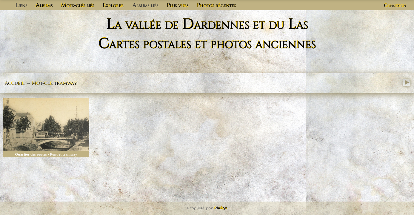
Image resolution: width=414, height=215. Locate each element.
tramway (65, 83)
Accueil (15, 83)
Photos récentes (216, 5)
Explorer (113, 5)
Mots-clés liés (77, 5)
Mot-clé (42, 83)
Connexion (395, 5)
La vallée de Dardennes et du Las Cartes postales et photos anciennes (207, 34)
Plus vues (177, 5)
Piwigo (220, 208)
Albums (44, 5)
